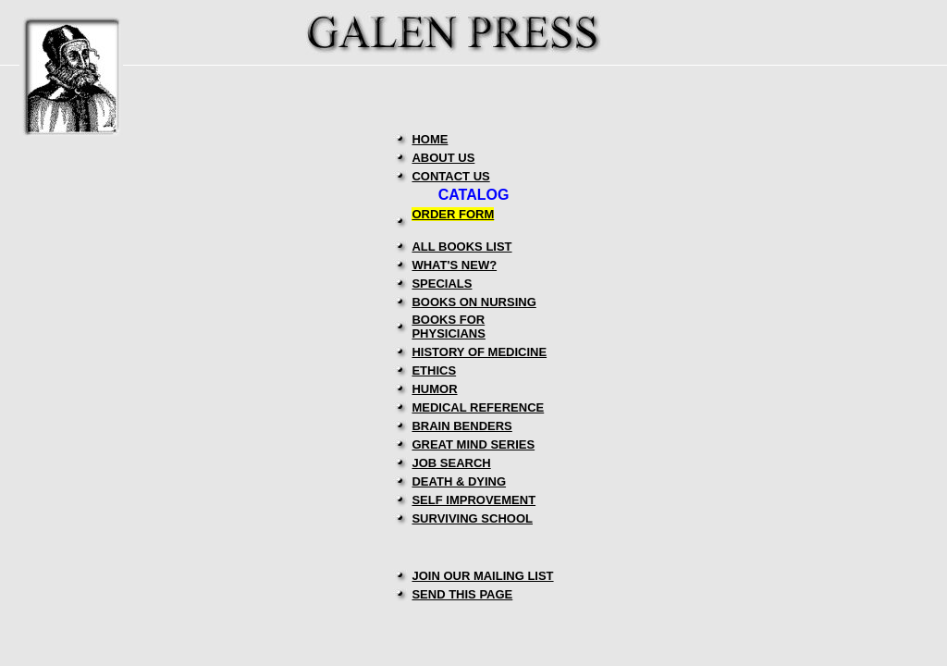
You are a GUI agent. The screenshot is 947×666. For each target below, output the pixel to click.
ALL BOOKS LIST (461, 246)
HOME (430, 139)
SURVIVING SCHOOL (472, 518)
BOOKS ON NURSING (473, 302)
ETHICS (434, 370)
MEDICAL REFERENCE (478, 407)
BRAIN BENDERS (461, 426)
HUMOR (434, 389)
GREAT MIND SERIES (473, 444)
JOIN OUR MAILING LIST (482, 576)
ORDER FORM (453, 214)
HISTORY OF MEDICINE (479, 352)
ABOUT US (443, 158)
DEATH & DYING (459, 481)
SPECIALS (442, 283)
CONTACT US (450, 176)
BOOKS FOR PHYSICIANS (448, 326)
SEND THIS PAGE (462, 594)
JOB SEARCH (451, 463)
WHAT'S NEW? (454, 265)
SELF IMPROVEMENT (473, 500)
